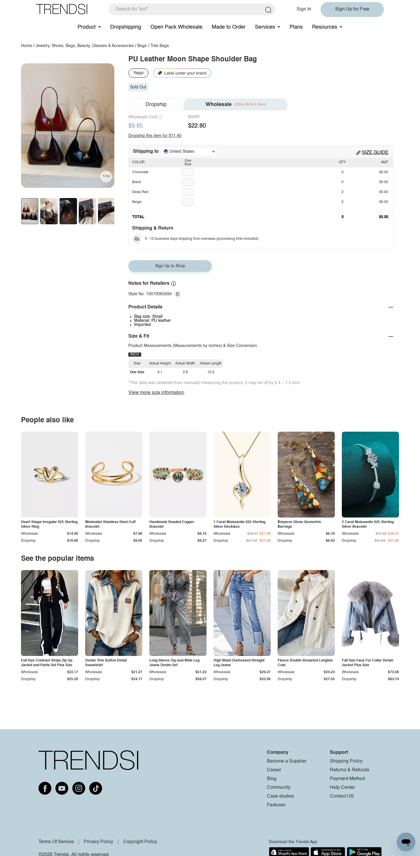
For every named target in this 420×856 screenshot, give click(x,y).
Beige (136, 202)
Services (265, 27)
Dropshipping (125, 27)
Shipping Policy (346, 761)
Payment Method (347, 779)
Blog (271, 779)
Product (87, 27)
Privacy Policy (98, 842)
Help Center (342, 787)
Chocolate (140, 172)
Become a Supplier (287, 761)
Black (136, 182)
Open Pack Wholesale (176, 27)
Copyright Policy (140, 842)
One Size (187, 162)
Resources (324, 27)
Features (276, 805)
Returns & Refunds (349, 770)
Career (274, 770)
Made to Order (229, 27)
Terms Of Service (56, 842)
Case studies (280, 796)
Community (278, 787)
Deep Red (140, 192)
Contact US (342, 796)
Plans (296, 27)
